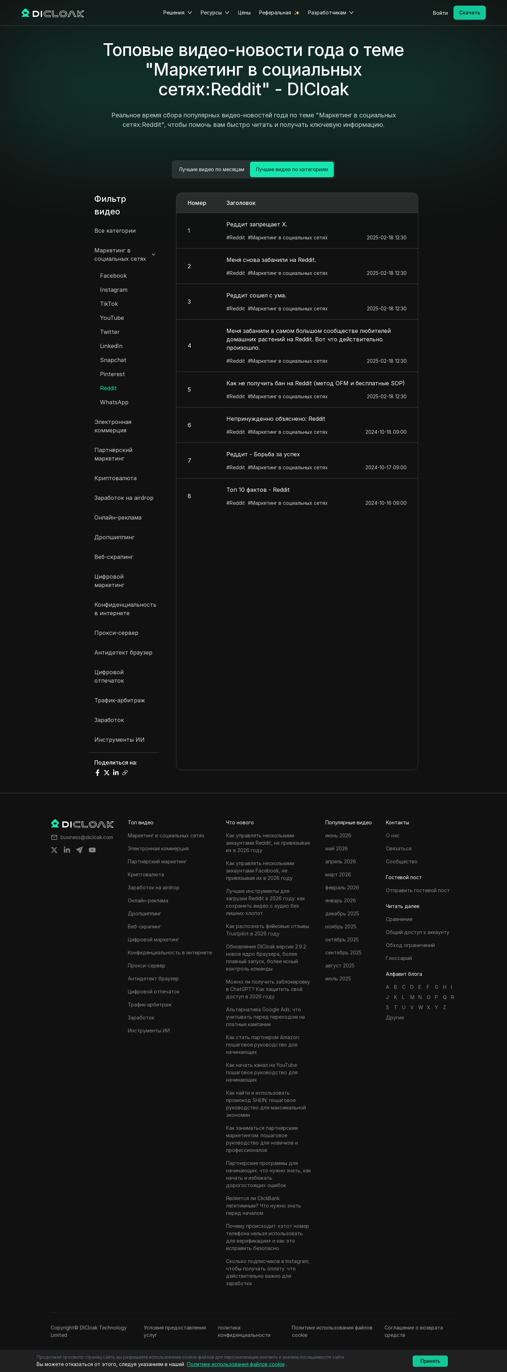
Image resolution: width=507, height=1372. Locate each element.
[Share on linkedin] (66, 850)
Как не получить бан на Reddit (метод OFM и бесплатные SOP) (315, 383)
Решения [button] (177, 12)
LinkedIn (111, 345)
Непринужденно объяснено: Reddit (275, 418)
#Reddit (235, 237)
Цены (244, 12)
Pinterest (112, 374)
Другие (395, 1017)
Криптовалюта (115, 478)
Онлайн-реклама (118, 517)
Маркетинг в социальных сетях (120, 254)
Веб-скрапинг (113, 556)
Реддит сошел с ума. (256, 295)
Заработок (109, 719)
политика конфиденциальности (244, 1331)
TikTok (109, 303)
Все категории (115, 230)
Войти (440, 13)
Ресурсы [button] (215, 12)
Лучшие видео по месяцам (211, 169)
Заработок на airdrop (124, 497)
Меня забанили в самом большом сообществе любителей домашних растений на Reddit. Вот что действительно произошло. (308, 339)
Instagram (113, 289)
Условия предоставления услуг (175, 1331)
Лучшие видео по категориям (292, 169)
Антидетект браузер (123, 652)
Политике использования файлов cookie (332, 1331)
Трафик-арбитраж (119, 700)
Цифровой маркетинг (109, 580)
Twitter (110, 331)
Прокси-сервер (116, 632)
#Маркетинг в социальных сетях (288, 237)
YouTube (112, 317)
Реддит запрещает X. (256, 224)
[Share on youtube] (92, 850)
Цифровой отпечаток (109, 676)
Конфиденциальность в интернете (125, 609)
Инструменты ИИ (119, 739)
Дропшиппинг (114, 537)
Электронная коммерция (112, 426)
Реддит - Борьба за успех (263, 454)
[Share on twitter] (54, 850)
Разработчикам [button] (331, 12)
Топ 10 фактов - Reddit (258, 489)
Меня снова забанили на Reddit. (271, 259)
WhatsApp (114, 402)
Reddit (108, 388)
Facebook (113, 275)
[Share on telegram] (79, 850)
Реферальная (275, 12)
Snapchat (113, 359)
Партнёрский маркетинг (113, 454)
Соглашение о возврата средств (413, 1331)
